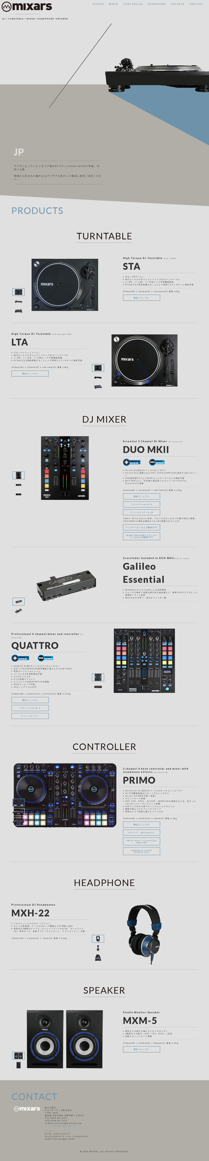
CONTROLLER (133, 4)
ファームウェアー (30, 716)
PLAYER (98, 4)
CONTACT (196, 4)
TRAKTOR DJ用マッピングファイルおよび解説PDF (141, 536)
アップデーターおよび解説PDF (141, 527)
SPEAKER (178, 4)
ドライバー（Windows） (141, 832)
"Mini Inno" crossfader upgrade (141, 841)
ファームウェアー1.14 (141, 512)
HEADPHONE (157, 4)
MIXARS (49, 1131)
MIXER (113, 4)
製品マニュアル (142, 298)
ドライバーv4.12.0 (141, 504)
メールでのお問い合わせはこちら (62, 1126)
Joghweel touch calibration (141, 851)
